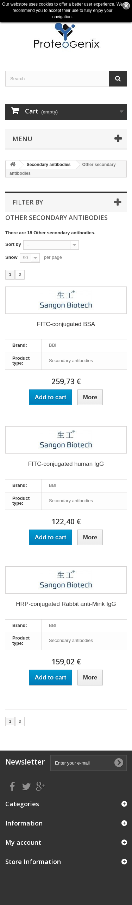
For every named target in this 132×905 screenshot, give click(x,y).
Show (11, 257)
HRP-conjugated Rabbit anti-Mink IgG (66, 604)
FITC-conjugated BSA (66, 324)
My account (23, 842)
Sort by (13, 244)
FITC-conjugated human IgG (66, 464)
